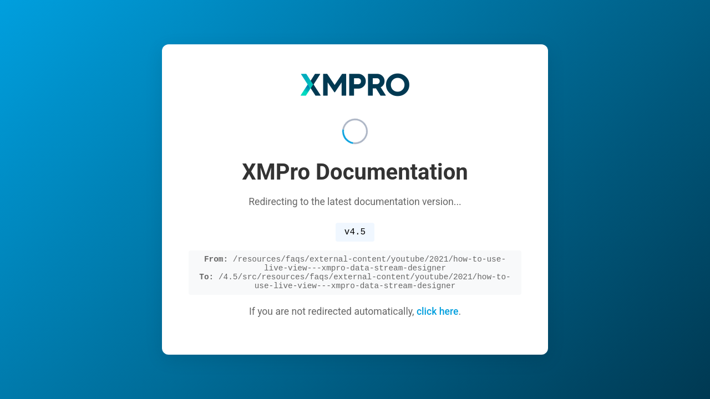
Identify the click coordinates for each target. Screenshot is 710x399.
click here (438, 315)
